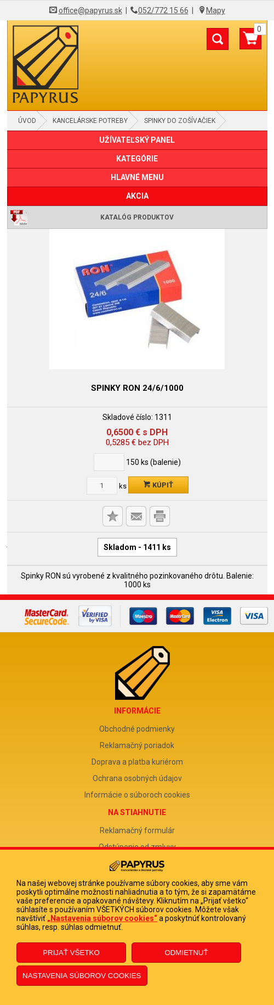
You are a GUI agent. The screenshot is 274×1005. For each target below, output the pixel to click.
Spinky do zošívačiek (179, 121)
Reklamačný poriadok (137, 745)
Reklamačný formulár (137, 830)
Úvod (27, 121)
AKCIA (137, 196)
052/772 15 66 (163, 10)
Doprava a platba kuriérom (137, 761)
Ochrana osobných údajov (137, 778)
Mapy (215, 10)
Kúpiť (158, 485)
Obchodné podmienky (137, 729)
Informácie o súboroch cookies (137, 794)
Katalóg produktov (137, 217)
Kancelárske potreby (90, 121)
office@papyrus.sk (90, 10)
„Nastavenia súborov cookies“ (102, 918)
